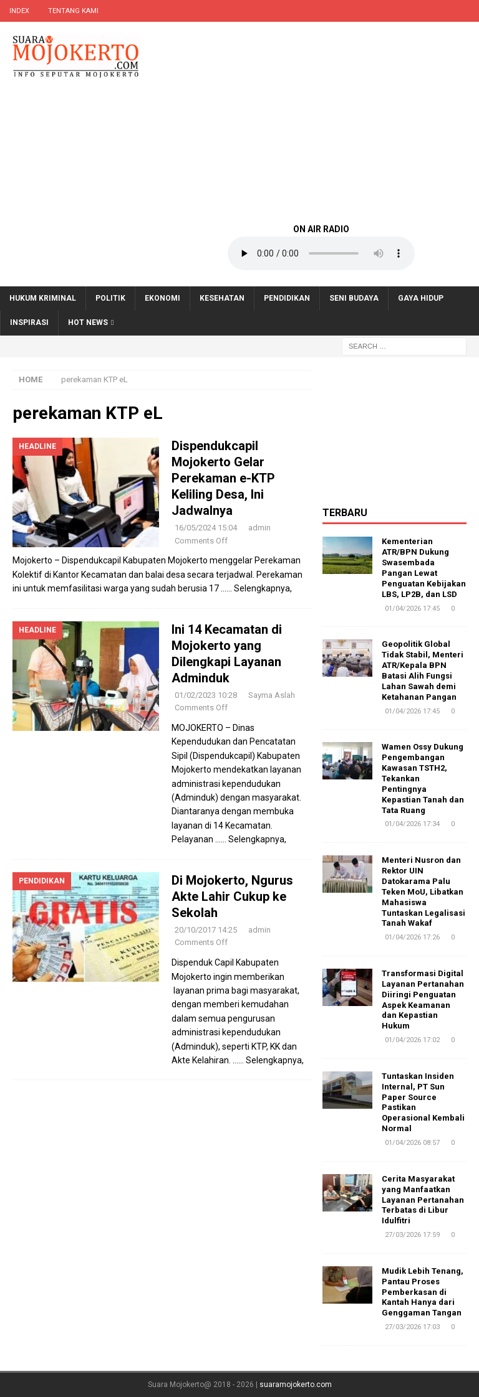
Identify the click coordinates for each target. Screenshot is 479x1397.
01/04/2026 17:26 (412, 937)
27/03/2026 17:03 (412, 1327)
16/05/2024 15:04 (206, 527)
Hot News (88, 322)
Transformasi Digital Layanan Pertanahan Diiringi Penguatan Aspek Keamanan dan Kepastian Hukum (423, 999)
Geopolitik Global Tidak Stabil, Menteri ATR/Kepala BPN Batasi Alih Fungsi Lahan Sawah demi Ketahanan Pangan (422, 670)
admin (259, 527)
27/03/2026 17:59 (412, 1235)
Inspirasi (29, 322)
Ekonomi (162, 298)
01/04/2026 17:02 (412, 1040)
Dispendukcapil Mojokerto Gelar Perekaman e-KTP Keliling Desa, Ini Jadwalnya (223, 478)
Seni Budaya (354, 298)
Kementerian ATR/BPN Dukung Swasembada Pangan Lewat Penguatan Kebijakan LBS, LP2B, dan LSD (424, 567)
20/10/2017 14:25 (206, 929)
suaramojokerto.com (295, 1384)
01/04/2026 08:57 (412, 1143)
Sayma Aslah (271, 695)
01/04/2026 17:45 (412, 608)
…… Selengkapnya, (256, 588)
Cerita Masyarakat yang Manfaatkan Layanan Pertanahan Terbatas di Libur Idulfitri (423, 1200)
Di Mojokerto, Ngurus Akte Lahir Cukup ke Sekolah (232, 896)
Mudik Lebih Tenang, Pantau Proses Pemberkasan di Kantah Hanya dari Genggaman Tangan (422, 1292)
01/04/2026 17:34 (412, 824)
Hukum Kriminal (42, 298)
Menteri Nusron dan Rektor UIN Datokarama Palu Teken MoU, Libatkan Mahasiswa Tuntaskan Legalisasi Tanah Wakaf (423, 891)
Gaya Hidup (420, 298)
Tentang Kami (73, 11)
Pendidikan (287, 298)
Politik (110, 298)
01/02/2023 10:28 (206, 695)
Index (19, 11)
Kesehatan (222, 298)
